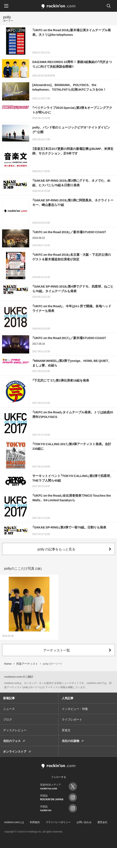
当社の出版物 (70, 741)
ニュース (9, 709)
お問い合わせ (84, 822)
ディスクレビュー (14, 730)
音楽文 (66, 730)
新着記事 (9, 698)
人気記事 (67, 698)
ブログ (7, 719)
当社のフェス (12, 741)
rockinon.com (58, 6)
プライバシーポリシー (58, 822)
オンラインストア (14, 751)
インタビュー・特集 (75, 709)
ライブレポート (72, 719)
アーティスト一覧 (56, 650)
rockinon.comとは (14, 822)
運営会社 (102, 822)
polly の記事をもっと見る (56, 548)
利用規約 (35, 822)
